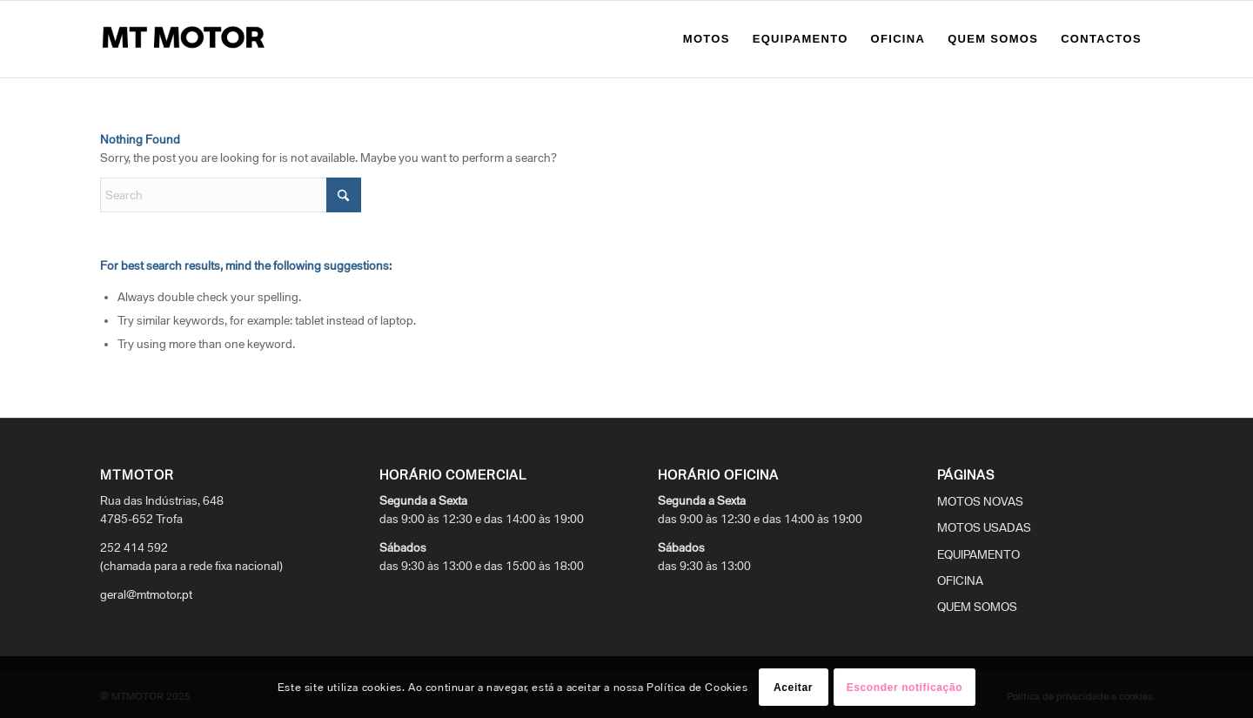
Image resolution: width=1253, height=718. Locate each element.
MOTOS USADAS (984, 527)
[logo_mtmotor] (187, 39)
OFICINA (960, 580)
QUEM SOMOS (977, 607)
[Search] (230, 195)
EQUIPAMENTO (978, 554)
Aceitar (793, 687)
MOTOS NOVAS (980, 501)
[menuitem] (706, 39)
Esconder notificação (904, 687)
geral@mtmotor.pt (146, 594)
